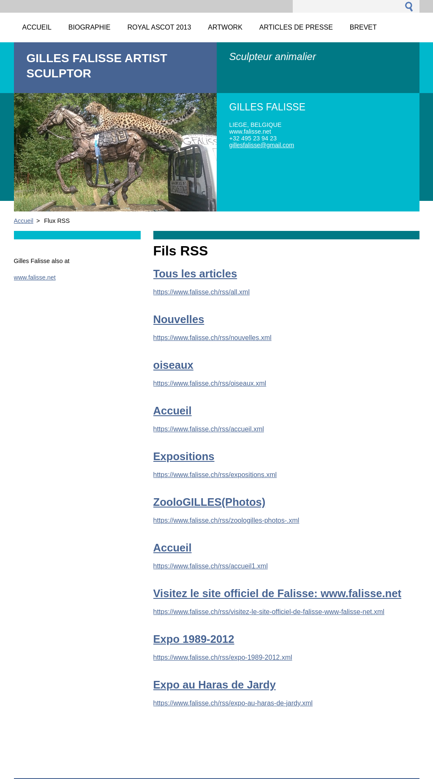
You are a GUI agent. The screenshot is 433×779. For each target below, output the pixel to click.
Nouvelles (178, 319)
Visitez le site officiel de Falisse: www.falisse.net (277, 593)
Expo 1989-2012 (193, 639)
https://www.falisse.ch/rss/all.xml (201, 292)
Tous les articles (195, 274)
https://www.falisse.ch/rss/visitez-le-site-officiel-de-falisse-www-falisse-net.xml (268, 611)
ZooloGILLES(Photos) (209, 502)
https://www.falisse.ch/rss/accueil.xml (208, 429)
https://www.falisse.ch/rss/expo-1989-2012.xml (222, 657)
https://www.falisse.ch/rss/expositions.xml (215, 474)
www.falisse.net (35, 277)
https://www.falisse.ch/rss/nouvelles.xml (212, 337)
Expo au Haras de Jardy (214, 685)
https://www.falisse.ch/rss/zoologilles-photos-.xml (226, 520)
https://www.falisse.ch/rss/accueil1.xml (210, 566)
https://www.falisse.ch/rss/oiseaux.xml (210, 383)
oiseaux (173, 365)
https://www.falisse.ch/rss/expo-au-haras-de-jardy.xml (233, 703)
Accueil (23, 220)
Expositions (184, 456)
